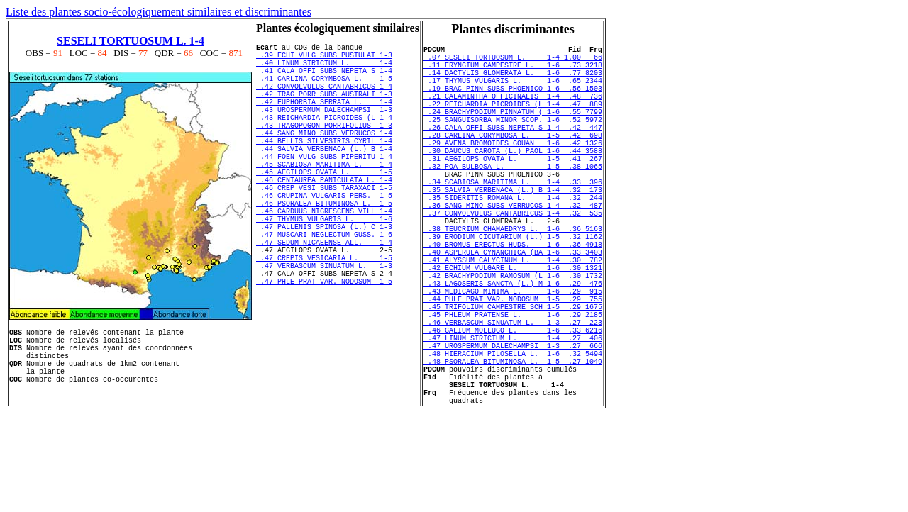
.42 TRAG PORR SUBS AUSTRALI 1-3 (324, 108)
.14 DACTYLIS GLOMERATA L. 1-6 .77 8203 (512, 81)
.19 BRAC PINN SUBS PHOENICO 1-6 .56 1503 (512, 101)
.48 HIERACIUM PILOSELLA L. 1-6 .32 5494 (512, 438)
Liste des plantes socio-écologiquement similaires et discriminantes (158, 12)
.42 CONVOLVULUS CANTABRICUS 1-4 (324, 99)
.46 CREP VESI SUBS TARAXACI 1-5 (324, 228)
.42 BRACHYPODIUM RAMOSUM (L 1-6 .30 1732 (512, 339)
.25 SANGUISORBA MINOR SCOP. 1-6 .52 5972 (512, 140)
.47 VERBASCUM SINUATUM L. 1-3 (324, 327)
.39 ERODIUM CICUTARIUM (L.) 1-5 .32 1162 (512, 289)
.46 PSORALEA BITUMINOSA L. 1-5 (324, 247)
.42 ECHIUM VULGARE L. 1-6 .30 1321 (512, 329)
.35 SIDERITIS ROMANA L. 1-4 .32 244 (512, 240)
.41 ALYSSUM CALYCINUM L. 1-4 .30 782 (512, 319)
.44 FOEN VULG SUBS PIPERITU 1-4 (324, 188)
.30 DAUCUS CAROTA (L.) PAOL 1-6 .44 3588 (512, 180)
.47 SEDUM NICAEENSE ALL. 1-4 (324, 297)
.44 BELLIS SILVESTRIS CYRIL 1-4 (324, 168)
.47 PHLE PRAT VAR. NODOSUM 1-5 (324, 347)
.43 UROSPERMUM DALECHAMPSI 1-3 (324, 128)
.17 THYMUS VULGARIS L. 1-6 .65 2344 (512, 91)
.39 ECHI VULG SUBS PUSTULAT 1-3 (324, 59)
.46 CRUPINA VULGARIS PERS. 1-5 (324, 238)
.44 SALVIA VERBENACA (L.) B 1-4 (324, 178)
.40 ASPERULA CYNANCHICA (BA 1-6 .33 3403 (512, 309)
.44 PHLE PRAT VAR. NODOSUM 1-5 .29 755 (512, 369)
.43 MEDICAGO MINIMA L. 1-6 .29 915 (512, 359)
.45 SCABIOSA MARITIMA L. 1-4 (324, 198)
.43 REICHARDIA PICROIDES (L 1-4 (324, 138)
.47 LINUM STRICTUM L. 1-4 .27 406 (512, 418)
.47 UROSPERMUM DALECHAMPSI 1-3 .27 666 (512, 428)
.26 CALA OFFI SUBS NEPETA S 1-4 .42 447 (512, 150)
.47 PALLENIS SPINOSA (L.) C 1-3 (324, 277)
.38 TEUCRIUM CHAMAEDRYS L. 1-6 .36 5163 (512, 279)
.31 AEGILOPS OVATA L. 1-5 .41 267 (512, 190)
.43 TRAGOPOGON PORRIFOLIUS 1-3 (324, 148)
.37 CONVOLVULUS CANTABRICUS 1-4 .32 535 (512, 260)
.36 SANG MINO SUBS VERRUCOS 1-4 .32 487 (512, 250)
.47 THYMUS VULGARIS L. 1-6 (324, 267)
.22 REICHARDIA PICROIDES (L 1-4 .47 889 (512, 121)
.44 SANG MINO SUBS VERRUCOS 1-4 (324, 158)
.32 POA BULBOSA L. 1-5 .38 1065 (512, 200)
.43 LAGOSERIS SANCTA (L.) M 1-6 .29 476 (512, 349)
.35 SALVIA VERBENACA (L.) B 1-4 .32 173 (512, 230)
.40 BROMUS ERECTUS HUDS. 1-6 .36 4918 (512, 299)
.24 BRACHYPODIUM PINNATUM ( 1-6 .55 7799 (512, 130)
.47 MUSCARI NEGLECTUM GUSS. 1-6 (324, 287)
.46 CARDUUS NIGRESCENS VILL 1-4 (324, 257)
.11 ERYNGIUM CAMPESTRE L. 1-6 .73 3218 (512, 71)
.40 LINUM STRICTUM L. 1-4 (324, 69)
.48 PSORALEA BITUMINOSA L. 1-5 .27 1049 (512, 448)
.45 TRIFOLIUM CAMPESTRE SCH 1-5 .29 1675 (512, 379)
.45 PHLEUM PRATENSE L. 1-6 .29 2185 (512, 389)
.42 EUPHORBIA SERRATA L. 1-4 (324, 118)
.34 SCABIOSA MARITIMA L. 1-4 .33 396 (512, 220)
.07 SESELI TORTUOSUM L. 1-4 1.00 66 (512, 61)
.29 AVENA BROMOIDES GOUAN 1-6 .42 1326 (512, 170)
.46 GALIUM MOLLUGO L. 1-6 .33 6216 (512, 408)
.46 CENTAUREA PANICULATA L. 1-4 (324, 218)
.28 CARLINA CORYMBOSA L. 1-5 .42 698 (512, 160)
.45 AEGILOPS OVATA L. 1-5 (324, 208)
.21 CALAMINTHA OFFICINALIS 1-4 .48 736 (512, 111)
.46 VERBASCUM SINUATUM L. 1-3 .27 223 (512, 399)
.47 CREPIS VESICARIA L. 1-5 (324, 317)
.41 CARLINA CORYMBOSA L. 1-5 (324, 89)
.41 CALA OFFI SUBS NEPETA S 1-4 (324, 79)
